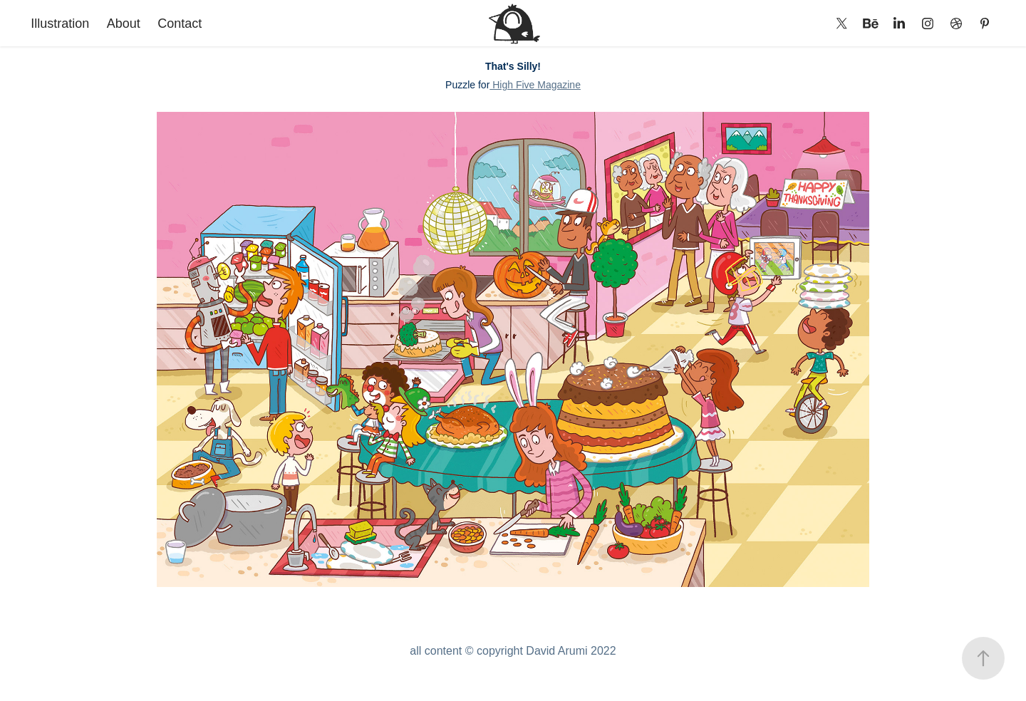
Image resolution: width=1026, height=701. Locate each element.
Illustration (60, 23)
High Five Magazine (535, 84)
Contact (179, 23)
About (123, 23)
